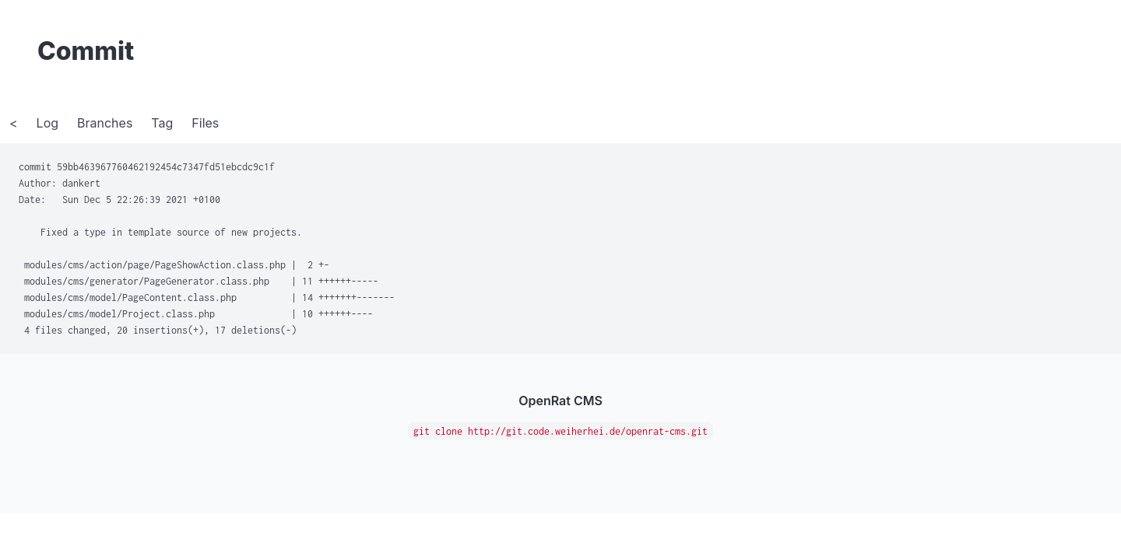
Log (47, 123)
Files (205, 123)
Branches (104, 123)
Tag (162, 123)
